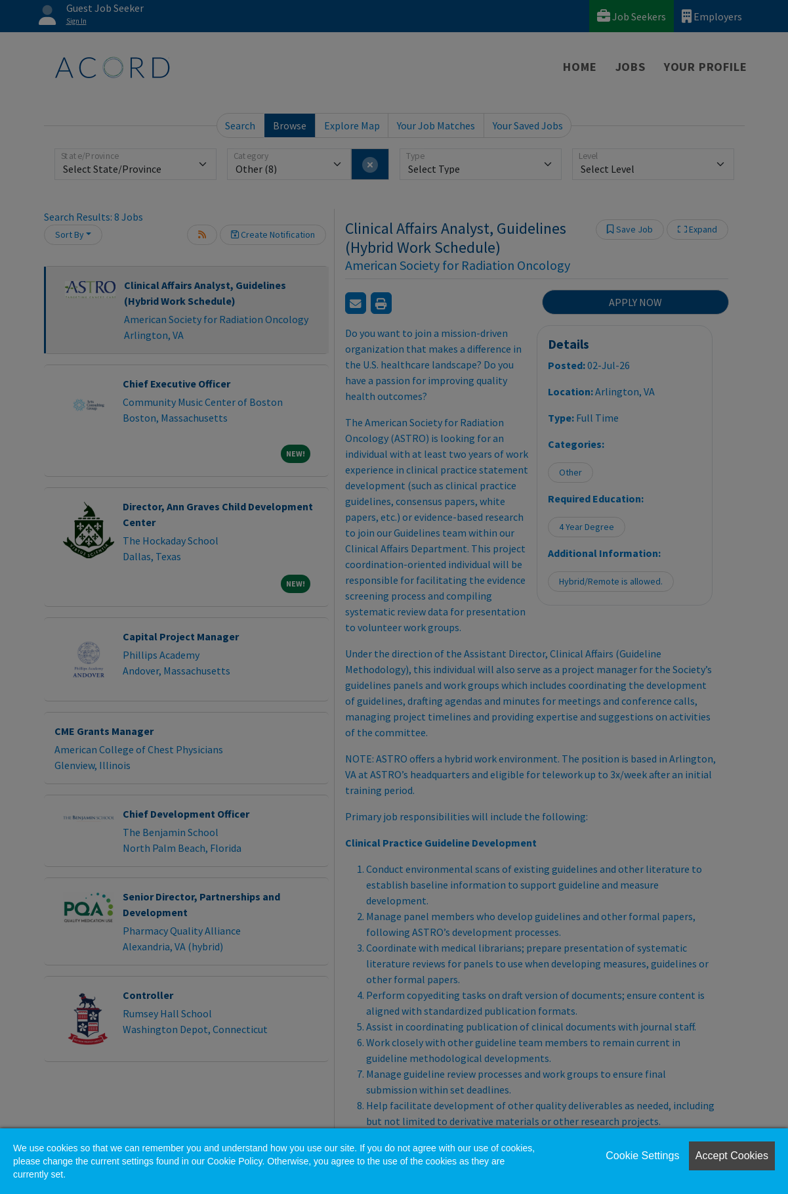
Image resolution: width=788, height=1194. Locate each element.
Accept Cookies (731, 1155)
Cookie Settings (642, 1155)
